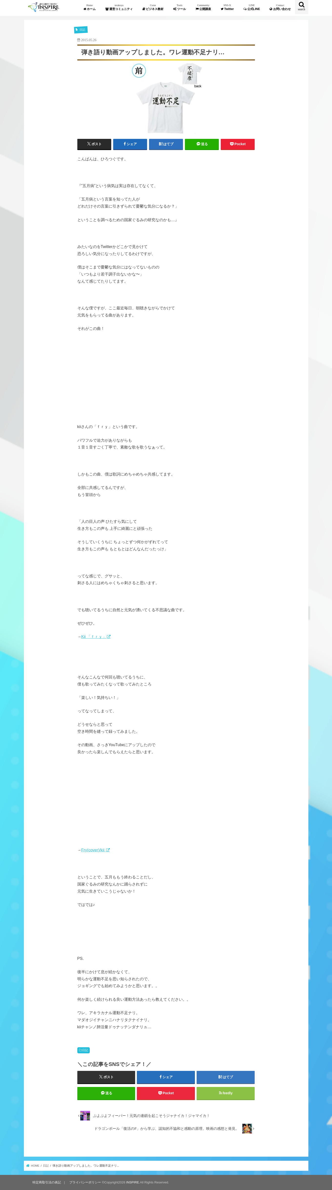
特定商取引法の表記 (46, 1182)
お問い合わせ (280, 7)
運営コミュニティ (119, 7)
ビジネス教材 (152, 7)
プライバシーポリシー (85, 1182)
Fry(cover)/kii (93, 850)
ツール (179, 7)
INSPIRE (132, 1182)
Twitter (227, 7)
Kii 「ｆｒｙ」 (93, 636)
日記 (85, 1050)
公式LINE (251, 7)
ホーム (89, 7)
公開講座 (203, 7)
